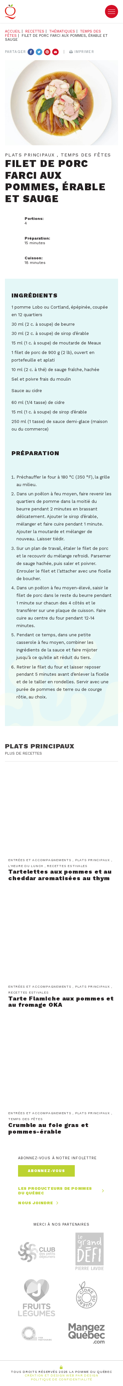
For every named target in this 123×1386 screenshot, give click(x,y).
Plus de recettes (23, 753)
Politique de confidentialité (61, 1379)
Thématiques (62, 31)
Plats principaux (39, 746)
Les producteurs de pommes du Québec (61, 1190)
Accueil (12, 31)
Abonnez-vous (46, 1171)
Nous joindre (39, 1203)
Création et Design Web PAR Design (61, 1375)
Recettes (34, 31)
